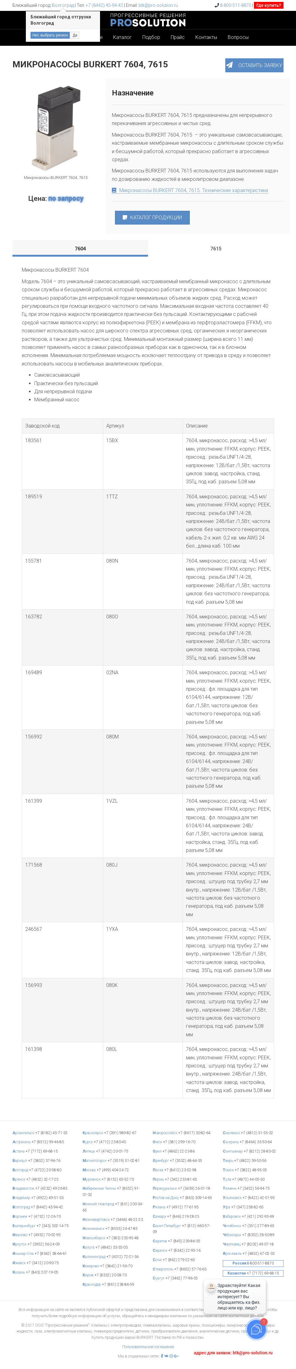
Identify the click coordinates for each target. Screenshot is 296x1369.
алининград (94, 1257)
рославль (232, 1253)
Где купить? (268, 5)
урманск (92, 1179)
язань (159, 1207)
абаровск (232, 1216)
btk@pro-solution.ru (158, 5)
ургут (159, 1278)
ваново (20, 1235)
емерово (91, 1266)
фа (227, 1207)
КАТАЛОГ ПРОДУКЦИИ (152, 217)
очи (158, 1260)
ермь (159, 1179)
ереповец (232, 1244)
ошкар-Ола (23, 1253)
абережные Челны (100, 1188)
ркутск (19, 1244)
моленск (232, 1133)
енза (158, 1170)
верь (228, 1161)
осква (90, 1170)
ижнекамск (94, 1228)
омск (229, 1170)
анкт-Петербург (167, 1226)
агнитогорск (95, 1161)
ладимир (21, 1198)
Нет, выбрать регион (50, 35)
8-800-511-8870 (235, 5)
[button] (254, 65)
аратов (160, 1241)
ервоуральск (165, 1188)
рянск (19, 1179)
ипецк (89, 1151)
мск (158, 1142)
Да (75, 35)
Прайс (178, 37)
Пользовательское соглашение (148, 1347)
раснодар (92, 1284)
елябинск (232, 1226)
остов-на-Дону (166, 1198)
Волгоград (63, 5)
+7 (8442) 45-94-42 (104, 5)
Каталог (122, 37)
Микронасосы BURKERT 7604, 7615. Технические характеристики (190, 190)
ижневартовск (97, 1219)
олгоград (21, 1207)
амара (160, 1216)
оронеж (20, 1216)
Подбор (151, 37)
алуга (89, 1247)
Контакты (206, 37)
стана (19, 1151)
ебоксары (232, 1235)
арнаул (20, 1161)
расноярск (93, 1133)
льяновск (232, 1198)
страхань (21, 1142)
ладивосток (23, 1188)
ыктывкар (233, 1151)
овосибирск (94, 1238)
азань (19, 1272)
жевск (19, 1263)
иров (88, 1275)
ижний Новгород (99, 1204)
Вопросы (238, 37)
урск (88, 1142)
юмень (230, 1188)
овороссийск (165, 1133)
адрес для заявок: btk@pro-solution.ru (233, 1352)
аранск (160, 1250)
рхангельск (23, 1133)
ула (227, 1179)
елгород (20, 1170)
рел (157, 1151)
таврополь (163, 1269)
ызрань (231, 1142)
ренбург (161, 1161)
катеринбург (24, 1226)
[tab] (80, 248)
